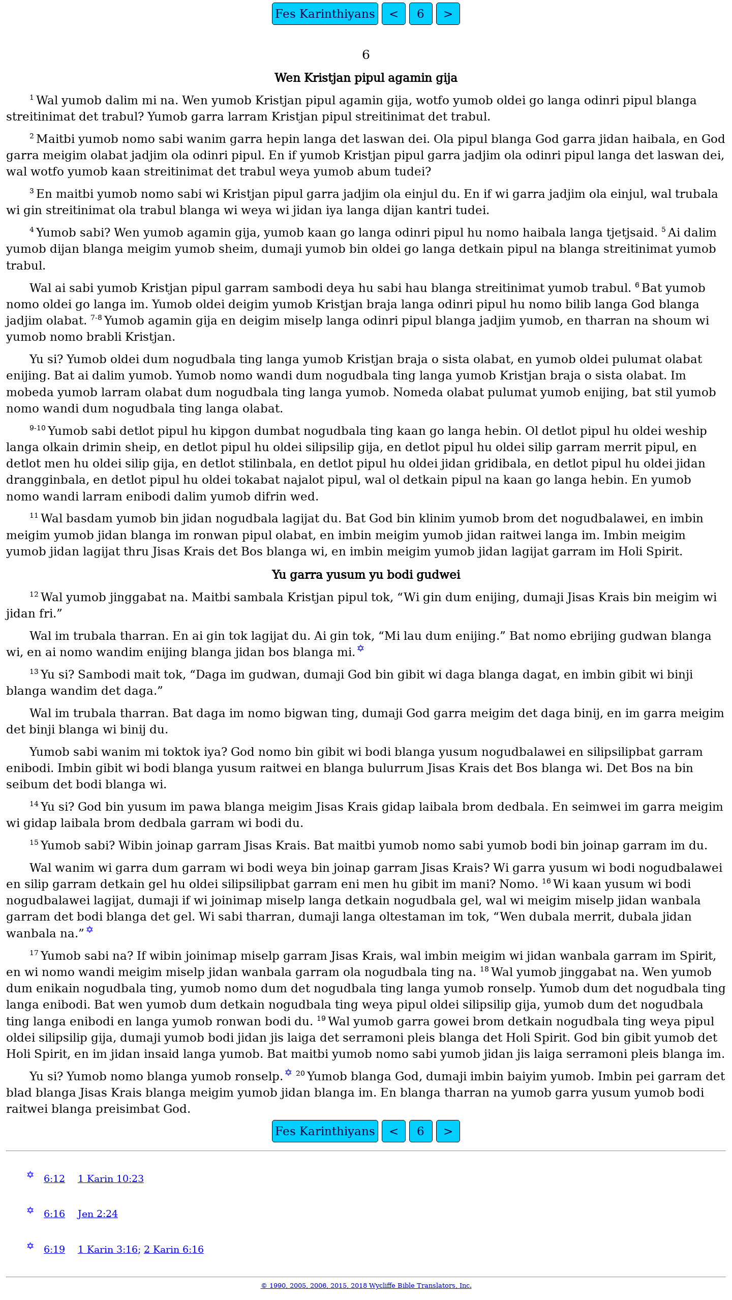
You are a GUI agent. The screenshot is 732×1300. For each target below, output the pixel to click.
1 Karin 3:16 (108, 1249)
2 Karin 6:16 (174, 1249)
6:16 (54, 1213)
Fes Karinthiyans (325, 13)
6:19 (54, 1249)
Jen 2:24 (98, 1213)
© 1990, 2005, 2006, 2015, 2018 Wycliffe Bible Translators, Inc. (366, 1285)
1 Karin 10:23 (111, 1178)
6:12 (54, 1178)
